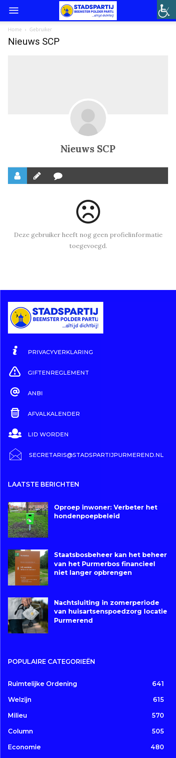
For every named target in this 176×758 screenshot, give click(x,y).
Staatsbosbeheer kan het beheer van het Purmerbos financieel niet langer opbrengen (110, 563)
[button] (13, 10)
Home (15, 29)
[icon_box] (50, 351)
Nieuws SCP (88, 149)
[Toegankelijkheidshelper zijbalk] (166, 9)
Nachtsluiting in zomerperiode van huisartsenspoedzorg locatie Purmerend (110, 611)
